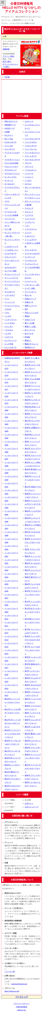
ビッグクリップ (10, 340)
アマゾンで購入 (9, 56)
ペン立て (28, 180)
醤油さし (28, 340)
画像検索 (6, 49)
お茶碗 (7, 132)
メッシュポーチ (31, 240)
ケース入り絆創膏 (11, 215)
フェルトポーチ (31, 146)
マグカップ (29, 208)
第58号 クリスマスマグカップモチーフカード (33, 542)
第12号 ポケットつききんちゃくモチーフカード (12, 723)
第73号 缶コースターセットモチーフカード (33, 611)
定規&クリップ (30, 299)
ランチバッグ (30, 257)
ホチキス (28, 184)
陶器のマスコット (31, 344)
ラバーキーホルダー (32, 253)
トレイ (7, 299)
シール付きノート (11, 250)
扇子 (26, 309)
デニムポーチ (9, 292)
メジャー (28, 233)
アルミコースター (11, 167)
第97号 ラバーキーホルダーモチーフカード (33, 768)
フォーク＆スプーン (32, 153)
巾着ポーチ (29, 302)
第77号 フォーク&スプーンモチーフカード (32, 650)
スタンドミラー (10, 257)
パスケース (8, 337)
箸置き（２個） (31, 326)
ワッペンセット (31, 292)
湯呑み (27, 316)
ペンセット (29, 177)
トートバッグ (9, 302)
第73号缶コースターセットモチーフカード (32, 622)
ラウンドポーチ (31, 250)
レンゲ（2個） (30, 288)
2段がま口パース (10, 121)
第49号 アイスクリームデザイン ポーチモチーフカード (33, 504)
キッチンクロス (10, 177)
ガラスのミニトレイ (12, 173)
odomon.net (21, 1010)
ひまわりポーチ (10, 142)
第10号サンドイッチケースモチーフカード (12, 702)
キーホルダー (9, 184)
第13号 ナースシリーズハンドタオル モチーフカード (12, 733)
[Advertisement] (21, 96)
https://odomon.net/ (11, 991)
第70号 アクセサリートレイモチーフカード (33, 594)
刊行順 (7, 77)
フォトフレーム (31, 149)
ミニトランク (30, 219)
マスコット (29, 212)
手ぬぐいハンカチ (31, 313)
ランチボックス (31, 260)
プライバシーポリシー (22, 1003)
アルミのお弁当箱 (11, 163)
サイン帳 (7, 229)
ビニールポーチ (10, 347)
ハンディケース (10, 320)
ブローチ (28, 163)
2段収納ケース (10, 125)
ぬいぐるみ (8, 139)
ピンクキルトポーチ (32, 139)
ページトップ (21, 997)
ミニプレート (30, 222)
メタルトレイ (30, 236)
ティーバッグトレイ (12, 281)
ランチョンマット (31, 264)
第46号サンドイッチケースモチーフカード (32, 479)
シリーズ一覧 (9, 971)
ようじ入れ (8, 146)
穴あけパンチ (30, 320)
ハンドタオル (9, 323)
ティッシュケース (11, 278)
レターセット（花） (32, 285)
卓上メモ (28, 295)
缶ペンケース (30, 330)
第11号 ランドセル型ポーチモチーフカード (12, 712)
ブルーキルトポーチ (32, 160)
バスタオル (8, 330)
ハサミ (7, 313)
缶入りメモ (29, 333)
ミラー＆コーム (31, 229)
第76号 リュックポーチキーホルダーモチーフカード (33, 639)
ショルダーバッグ (11, 247)
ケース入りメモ (10, 212)
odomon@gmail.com (19, 984)
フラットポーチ (31, 156)
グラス (7, 201)
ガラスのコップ (10, 170)
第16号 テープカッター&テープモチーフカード (12, 744)
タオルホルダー (10, 267)
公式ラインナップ (31, 807)
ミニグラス (29, 215)
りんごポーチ (9, 149)
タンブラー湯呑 (10, 271)
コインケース (9, 219)
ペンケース (29, 173)
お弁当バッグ (9, 128)
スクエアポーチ (10, 253)
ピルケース (29, 121)
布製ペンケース (31, 306)
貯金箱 (27, 337)
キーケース (8, 180)
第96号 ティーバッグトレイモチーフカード (33, 758)
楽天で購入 (7, 61)
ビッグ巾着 (8, 344)
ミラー (27, 226)
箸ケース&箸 (29, 323)
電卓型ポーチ (30, 347)
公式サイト (29, 803)
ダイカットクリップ (12, 274)
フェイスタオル (31, 142)
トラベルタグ (9, 295)
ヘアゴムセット (31, 170)
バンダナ (7, 333)
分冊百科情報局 (21, 1007)
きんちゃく (8, 135)
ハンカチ (7, 316)
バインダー (8, 326)
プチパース (29, 167)
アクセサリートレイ (12, 160)
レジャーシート (31, 281)
